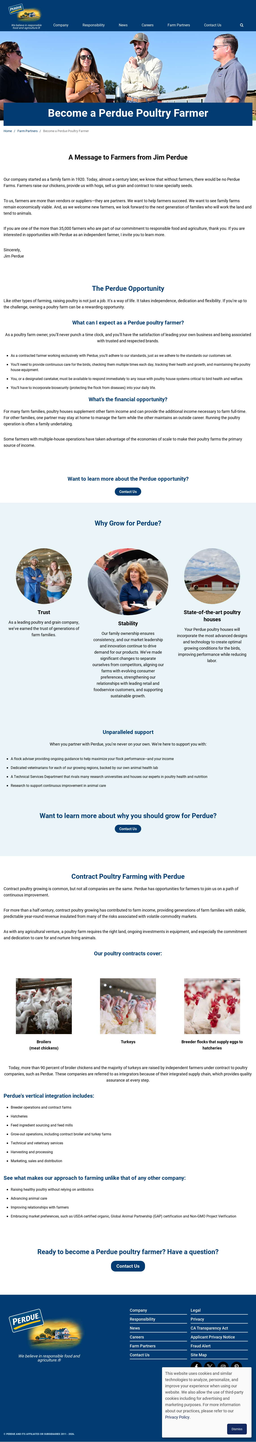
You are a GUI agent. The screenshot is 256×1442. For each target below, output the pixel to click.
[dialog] (207, 1402)
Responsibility (94, 25)
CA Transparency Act (209, 1328)
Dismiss (237, 1429)
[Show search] (241, 25)
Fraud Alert (201, 1346)
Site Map (199, 1355)
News (123, 25)
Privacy (197, 1319)
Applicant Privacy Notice (213, 1337)
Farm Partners (179, 25)
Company (60, 25)
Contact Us (212, 25)
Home (8, 131)
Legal (196, 1310)
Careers (148, 25)
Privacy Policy (177, 1417)
